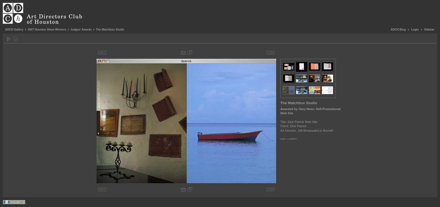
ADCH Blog (398, 29)
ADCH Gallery (14, 29)
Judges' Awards (81, 29)
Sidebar (429, 29)
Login (415, 29)
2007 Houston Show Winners (47, 29)
